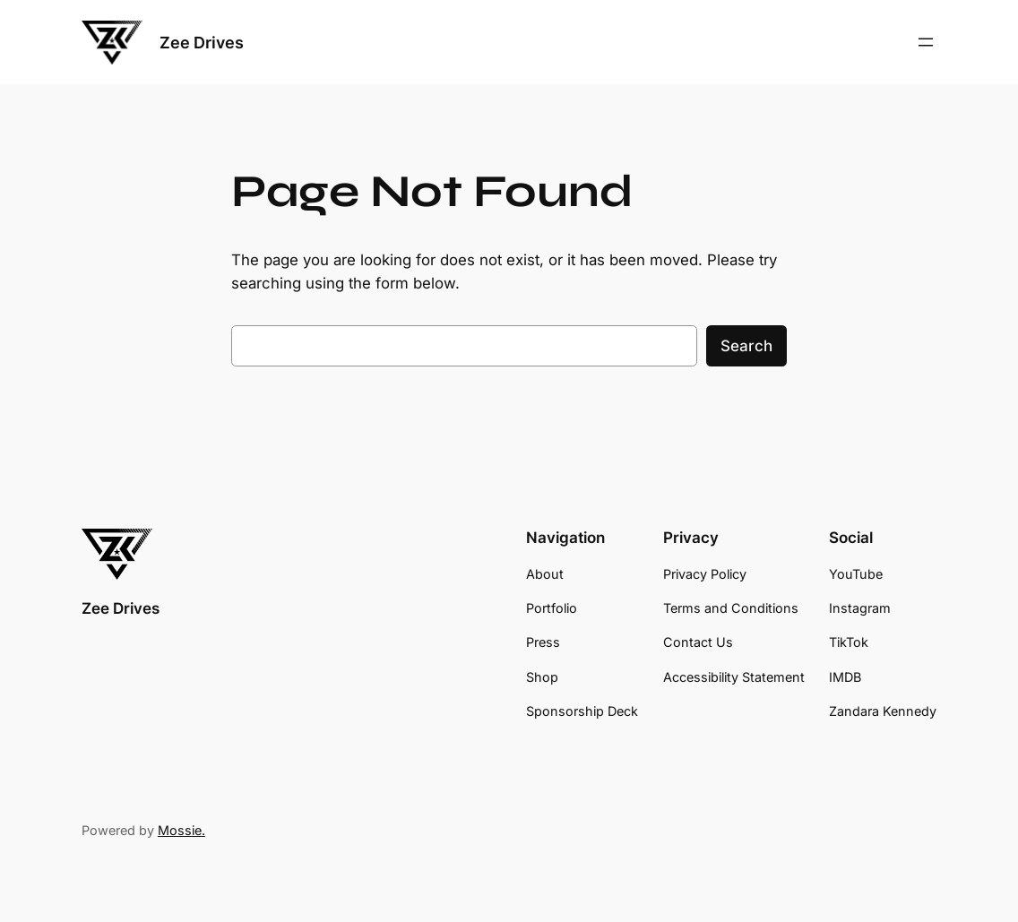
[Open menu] (925, 42)
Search (746, 346)
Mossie (180, 830)
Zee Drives (202, 42)
